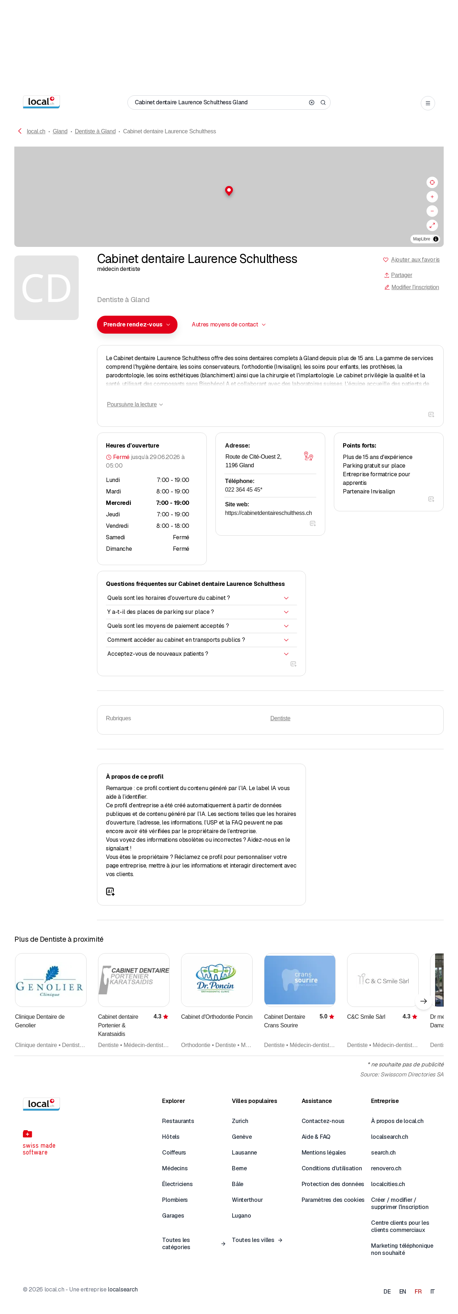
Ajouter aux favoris (415, 259)
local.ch (36, 131)
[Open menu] (428, 103)
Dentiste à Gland (95, 131)
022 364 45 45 (243, 490)
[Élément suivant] (423, 1001)
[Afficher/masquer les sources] (436, 239)
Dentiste (281, 718)
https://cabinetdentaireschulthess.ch (268, 513)
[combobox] (137, 325)
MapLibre (421, 239)
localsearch (122, 1289)
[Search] (323, 102)
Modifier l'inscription (411, 287)
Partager (398, 275)
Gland (60, 131)
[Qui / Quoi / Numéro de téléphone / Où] (219, 102)
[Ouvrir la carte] (308, 456)
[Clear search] (311, 102)
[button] (229, 191)
